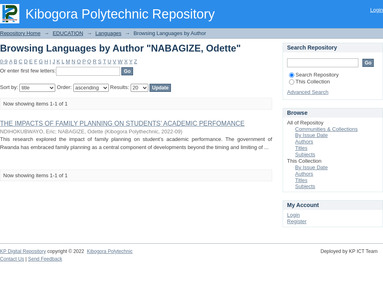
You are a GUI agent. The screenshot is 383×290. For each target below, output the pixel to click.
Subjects (305, 154)
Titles (301, 148)
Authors (304, 142)
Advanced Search (308, 92)
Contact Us (12, 259)
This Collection (309, 82)
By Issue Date (311, 135)
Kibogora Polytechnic (109, 251)
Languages (108, 33)
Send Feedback (45, 259)
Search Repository (314, 75)
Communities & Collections (326, 129)
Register (296, 221)
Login (376, 10)
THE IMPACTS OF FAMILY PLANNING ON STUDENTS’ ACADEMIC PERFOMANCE (122, 123)
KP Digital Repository (23, 251)
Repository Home (20, 33)
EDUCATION (68, 33)
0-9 (4, 61)
